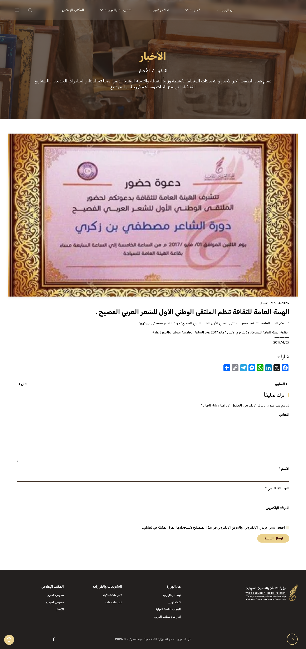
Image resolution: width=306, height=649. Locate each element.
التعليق (284, 415)
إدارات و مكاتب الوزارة (167, 617)
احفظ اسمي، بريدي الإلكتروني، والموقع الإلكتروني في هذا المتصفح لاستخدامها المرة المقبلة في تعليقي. (215, 527)
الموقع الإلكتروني (277, 508)
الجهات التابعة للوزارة (168, 609)
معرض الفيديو (55, 602)
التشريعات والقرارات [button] (116, 10)
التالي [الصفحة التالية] (24, 384)
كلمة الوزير (174, 602)
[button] (38, 10)
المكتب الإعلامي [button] (71, 10)
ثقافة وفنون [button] (159, 10)
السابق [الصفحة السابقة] (281, 384)
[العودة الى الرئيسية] (272, 10)
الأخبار (264, 303)
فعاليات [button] (192, 10)
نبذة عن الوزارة (172, 595)
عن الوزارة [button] (225, 10)
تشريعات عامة (113, 602)
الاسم (284, 469)
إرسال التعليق (273, 538)
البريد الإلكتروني (277, 488)
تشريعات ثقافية (112, 595)
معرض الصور (56, 595)
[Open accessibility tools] (9, 640)
